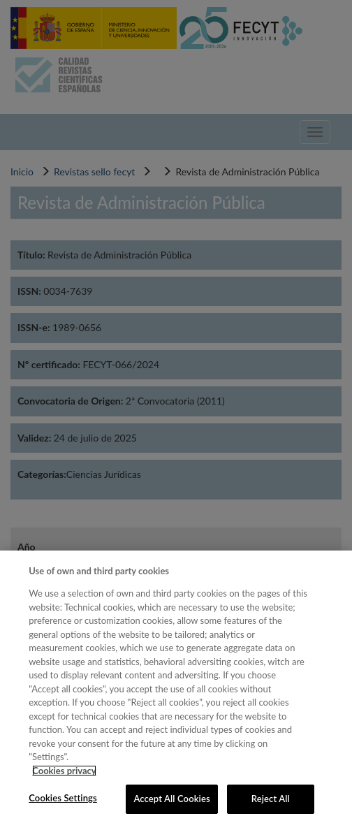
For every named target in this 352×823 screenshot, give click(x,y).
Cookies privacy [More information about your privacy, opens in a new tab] (64, 770)
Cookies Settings (63, 797)
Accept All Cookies (171, 798)
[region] (176, 687)
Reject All (270, 798)
